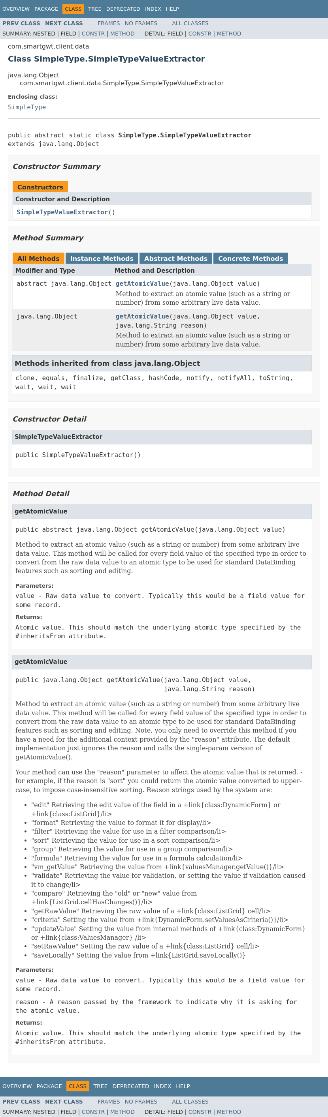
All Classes (190, 23)
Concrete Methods (250, 258)
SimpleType (27, 107)
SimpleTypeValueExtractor (62, 212)
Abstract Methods (175, 258)
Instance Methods (102, 258)
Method (122, 33)
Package (46, 9)
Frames (109, 23)
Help (172, 9)
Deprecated (123, 9)
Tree (94, 9)
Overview (16, 9)
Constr (93, 33)
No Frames (141, 23)
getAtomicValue (142, 283)
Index (153, 9)
